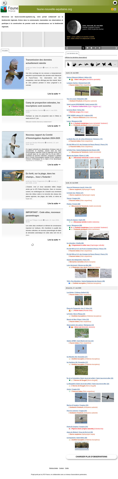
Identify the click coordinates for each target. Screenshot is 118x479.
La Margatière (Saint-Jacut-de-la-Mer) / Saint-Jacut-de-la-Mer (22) (88, 384)
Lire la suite (54, 93)
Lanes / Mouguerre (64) (74, 121)
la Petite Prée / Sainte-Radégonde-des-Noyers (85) (83, 150)
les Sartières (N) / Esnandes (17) (77, 362)
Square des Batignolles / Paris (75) (78, 260)
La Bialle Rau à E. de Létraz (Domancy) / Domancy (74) (84, 139)
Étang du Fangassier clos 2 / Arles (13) (79, 308)
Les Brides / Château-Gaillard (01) (78, 292)
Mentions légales (53, 468)
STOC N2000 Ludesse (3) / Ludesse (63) (80, 115)
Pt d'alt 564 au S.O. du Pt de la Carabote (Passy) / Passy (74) (86, 249)
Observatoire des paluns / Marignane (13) (80, 325)
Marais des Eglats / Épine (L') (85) (78, 155)
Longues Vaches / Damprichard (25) (78, 83)
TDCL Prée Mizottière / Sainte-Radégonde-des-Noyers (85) (86, 281)
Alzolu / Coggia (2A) (73, 389)
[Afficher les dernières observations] (76, 57)
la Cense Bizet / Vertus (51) (75, 110)
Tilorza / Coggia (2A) (73, 198)
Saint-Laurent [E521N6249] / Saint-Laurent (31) (82, 104)
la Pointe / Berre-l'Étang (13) (76, 314)
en (114, 9)
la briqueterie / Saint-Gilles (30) (77, 438)
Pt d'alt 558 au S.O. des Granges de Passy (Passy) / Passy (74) (87, 144)
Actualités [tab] (5, 51)
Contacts (61, 468)
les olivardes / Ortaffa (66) (75, 243)
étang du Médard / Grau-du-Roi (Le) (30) (80, 432)
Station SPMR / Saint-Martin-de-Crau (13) (80, 341)
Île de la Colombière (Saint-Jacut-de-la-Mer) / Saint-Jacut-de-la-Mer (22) (90, 378)
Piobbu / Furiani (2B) (73, 204)
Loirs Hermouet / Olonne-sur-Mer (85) (79, 265)
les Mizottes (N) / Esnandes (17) (77, 357)
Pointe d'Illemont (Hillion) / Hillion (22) (79, 77)
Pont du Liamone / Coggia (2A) (77, 411)
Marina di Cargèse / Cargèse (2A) (77, 405)
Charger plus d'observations (91, 457)
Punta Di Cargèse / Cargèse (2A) (77, 426)
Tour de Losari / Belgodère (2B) (77, 99)
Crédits (67, 468)
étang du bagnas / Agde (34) (76, 220)
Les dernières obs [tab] (72, 53)
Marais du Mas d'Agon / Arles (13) (78, 319)
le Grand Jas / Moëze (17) (75, 193)
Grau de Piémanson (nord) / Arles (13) (79, 187)
